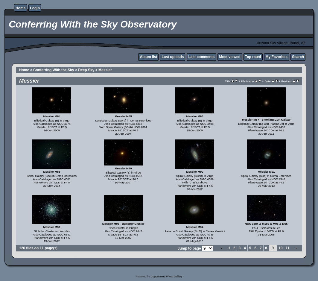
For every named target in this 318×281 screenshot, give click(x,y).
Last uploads (173, 57)
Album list (148, 57)
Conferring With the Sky (53, 70)
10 (280, 248)
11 (288, 248)
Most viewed (229, 57)
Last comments (201, 57)
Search (298, 57)
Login (35, 8)
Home (20, 8)
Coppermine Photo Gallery (166, 276)
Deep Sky (86, 70)
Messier (105, 70)
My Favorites (276, 57)
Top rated (253, 57)
